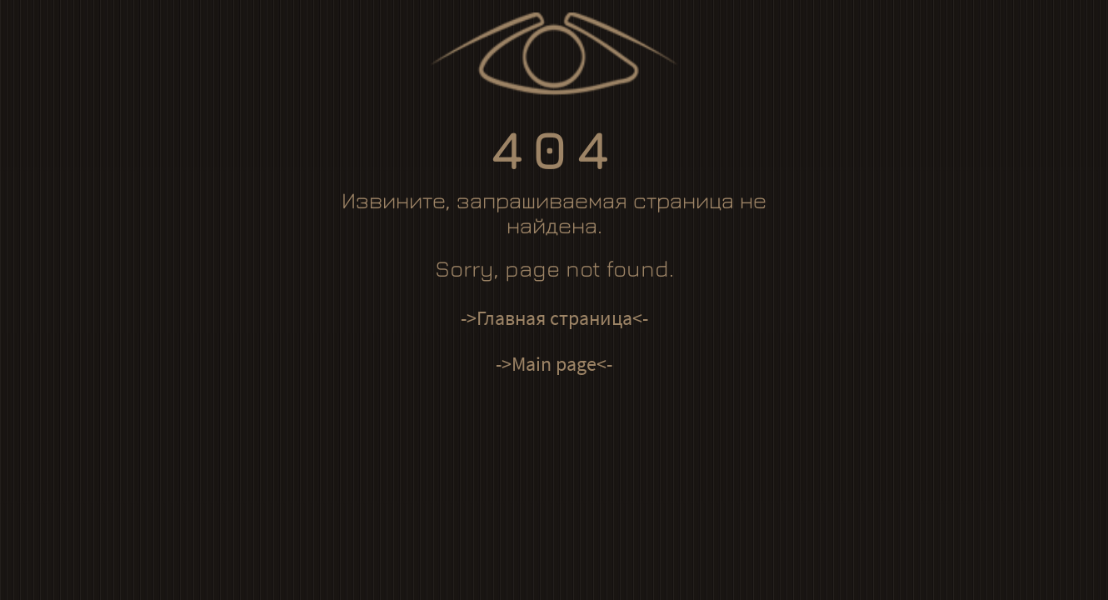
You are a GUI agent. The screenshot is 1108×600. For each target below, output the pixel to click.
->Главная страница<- (554, 318)
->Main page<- (554, 364)
